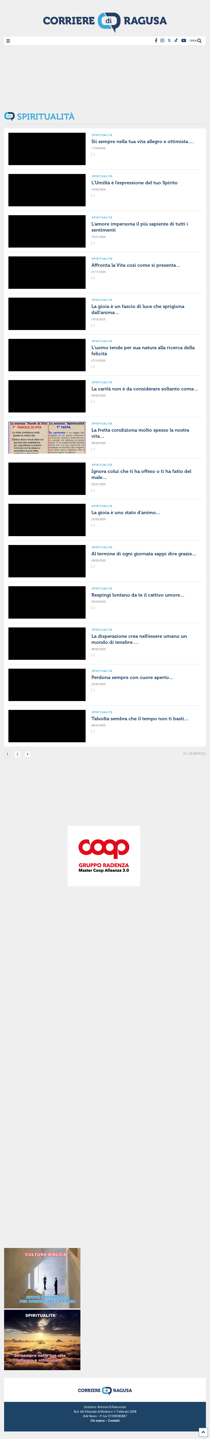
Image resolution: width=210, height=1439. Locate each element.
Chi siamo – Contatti (105, 1420)
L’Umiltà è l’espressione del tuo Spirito (134, 183)
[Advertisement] (105, 78)
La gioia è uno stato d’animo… (126, 512)
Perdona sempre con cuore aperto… (132, 677)
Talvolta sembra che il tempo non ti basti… (140, 719)
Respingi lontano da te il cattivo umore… (138, 595)
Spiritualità (102, 135)
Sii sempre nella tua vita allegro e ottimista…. (142, 141)
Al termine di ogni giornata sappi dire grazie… (144, 554)
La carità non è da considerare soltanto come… (145, 389)
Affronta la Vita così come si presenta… (136, 265)
